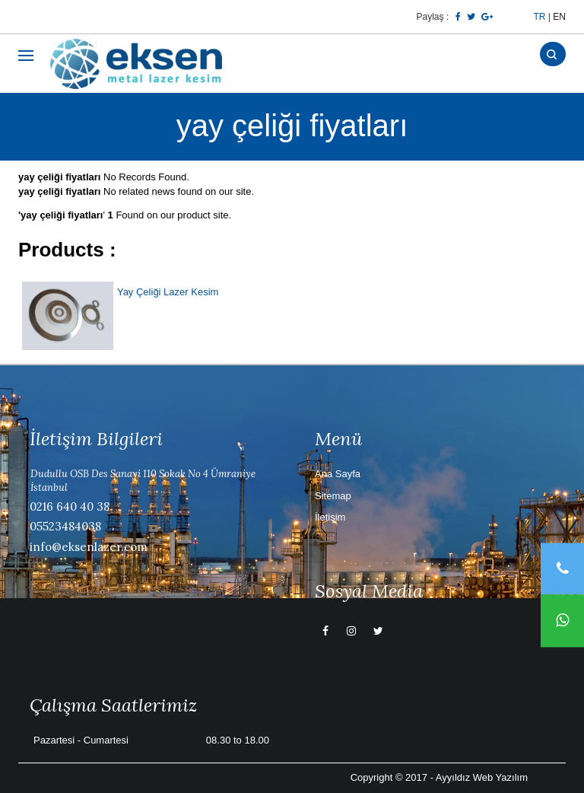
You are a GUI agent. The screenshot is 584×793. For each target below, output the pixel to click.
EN (559, 16)
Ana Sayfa (337, 473)
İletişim (330, 517)
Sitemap (333, 496)
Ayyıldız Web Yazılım (482, 777)
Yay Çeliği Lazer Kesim (167, 292)
